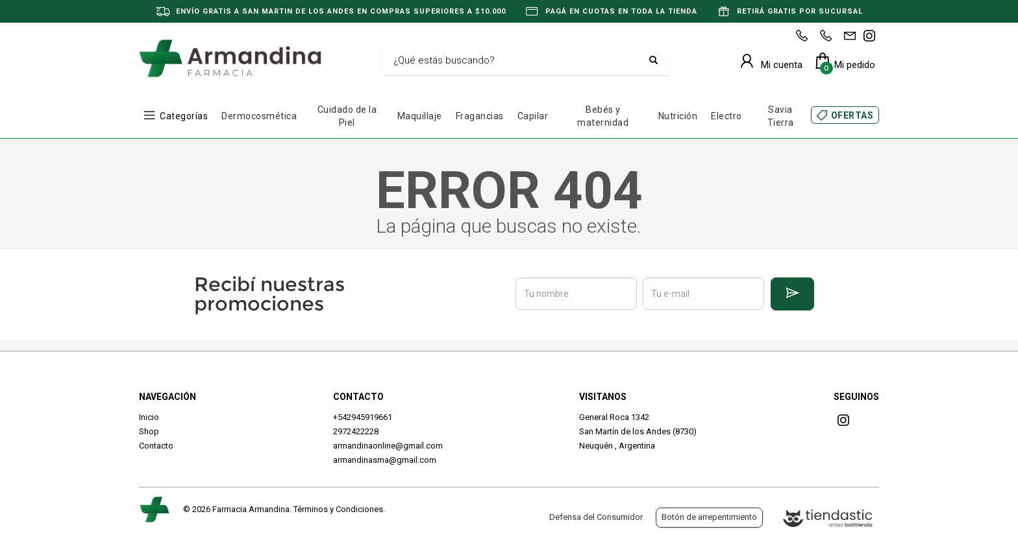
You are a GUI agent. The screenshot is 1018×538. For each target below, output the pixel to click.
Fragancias (480, 116)
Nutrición (678, 116)
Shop (149, 431)
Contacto (156, 445)
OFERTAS (852, 115)
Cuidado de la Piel (347, 116)
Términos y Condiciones (338, 509)
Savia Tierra (780, 116)
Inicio (149, 417)
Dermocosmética (259, 116)
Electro (726, 116)
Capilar (533, 116)
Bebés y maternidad (602, 116)
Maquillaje (419, 116)
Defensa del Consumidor (596, 517)
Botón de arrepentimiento (709, 517)
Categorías (184, 116)
